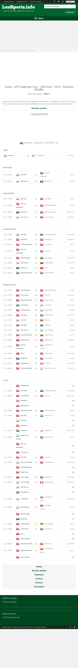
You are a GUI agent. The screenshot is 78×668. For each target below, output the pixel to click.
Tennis (14, 50)
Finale (5, 150)
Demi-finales (7, 167)
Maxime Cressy (49, 315)
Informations (39, 625)
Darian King (48, 181)
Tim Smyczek (49, 249)
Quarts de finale (8, 193)
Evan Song (48, 336)
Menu (39, 18)
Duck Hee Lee (40, 155)
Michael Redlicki (49, 493)
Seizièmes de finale (9, 294)
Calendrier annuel (24, 1)
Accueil (7, 50)
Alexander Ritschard (50, 237)
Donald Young (49, 359)
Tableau (39, 605)
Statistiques (39, 613)
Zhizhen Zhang (49, 269)
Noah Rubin (48, 257)
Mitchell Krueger (49, 220)
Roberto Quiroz (49, 353)
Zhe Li (46, 274)
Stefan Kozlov (49, 373)
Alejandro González (50, 438)
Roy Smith (48, 308)
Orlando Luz (48, 341)
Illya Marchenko (49, 559)
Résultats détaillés (39, 609)
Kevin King (48, 422)
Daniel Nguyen (49, 242)
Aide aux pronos (9, 1)
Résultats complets (39, 108)
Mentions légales (10, 641)
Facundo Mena (49, 326)
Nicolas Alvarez (49, 518)
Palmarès (39, 621)
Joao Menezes (49, 264)
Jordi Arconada (49, 346)
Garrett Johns (49, 564)
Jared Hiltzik (48, 513)
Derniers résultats (38, 1)
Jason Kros (48, 486)
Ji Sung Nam (48, 321)
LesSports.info (10, 7)
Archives (39, 617)
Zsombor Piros (49, 445)
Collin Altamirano (50, 280)
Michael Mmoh (49, 331)
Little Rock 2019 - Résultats (26, 50)
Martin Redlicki (49, 466)
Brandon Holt (48, 581)
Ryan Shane (48, 198)
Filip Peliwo (48, 383)
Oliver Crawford (49, 378)
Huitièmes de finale (9, 232)
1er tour (5, 403)
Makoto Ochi (48, 460)
